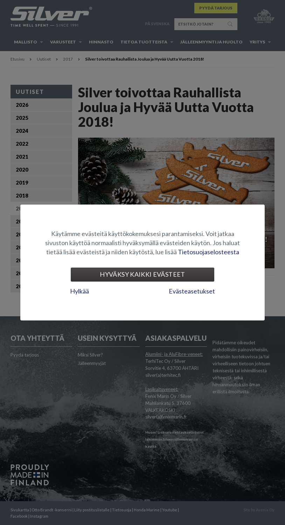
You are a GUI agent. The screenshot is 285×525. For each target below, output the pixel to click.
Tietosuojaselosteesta (208, 252)
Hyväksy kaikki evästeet (142, 274)
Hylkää (79, 291)
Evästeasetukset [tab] (192, 291)
